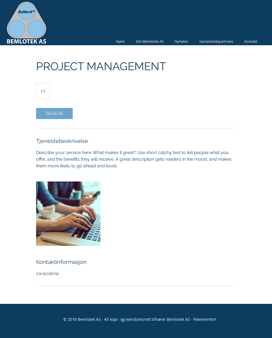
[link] (54, 113)
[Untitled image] (68, 213)
